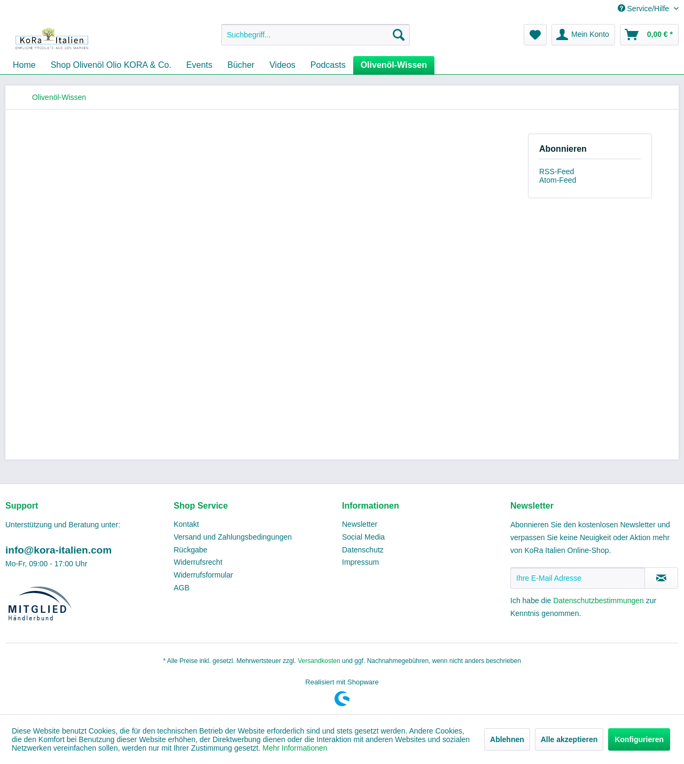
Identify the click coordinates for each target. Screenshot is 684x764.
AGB (182, 587)
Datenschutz (363, 549)
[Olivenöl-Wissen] (393, 65)
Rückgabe (190, 549)
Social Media (363, 537)
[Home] (24, 65)
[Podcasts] (328, 65)
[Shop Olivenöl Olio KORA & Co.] (111, 65)
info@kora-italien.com (58, 550)
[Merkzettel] (535, 34)
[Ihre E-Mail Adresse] (577, 578)
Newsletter (359, 524)
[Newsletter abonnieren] (661, 578)
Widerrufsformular (203, 575)
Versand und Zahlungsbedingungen (233, 537)
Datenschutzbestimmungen (598, 600)
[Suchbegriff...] (315, 34)
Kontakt (186, 524)
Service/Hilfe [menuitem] (644, 8)
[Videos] (282, 65)
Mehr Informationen (294, 748)
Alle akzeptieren (569, 739)
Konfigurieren (639, 739)
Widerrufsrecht (198, 562)
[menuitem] (315, 34)
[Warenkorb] (649, 34)
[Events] (199, 65)
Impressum (360, 562)
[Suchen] (398, 34)
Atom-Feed (557, 180)
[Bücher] (241, 65)
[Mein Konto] (583, 34)
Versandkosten (319, 661)
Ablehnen (507, 739)
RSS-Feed (556, 171)
